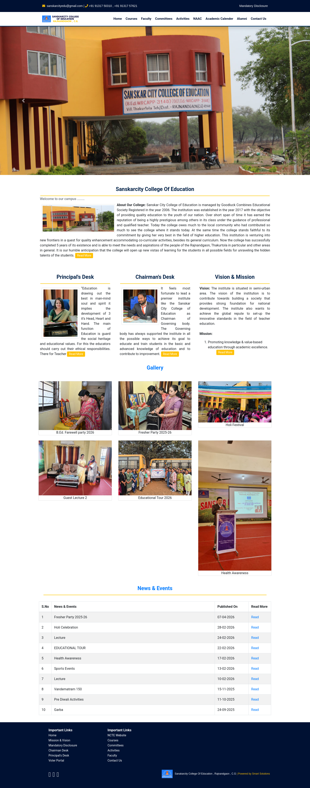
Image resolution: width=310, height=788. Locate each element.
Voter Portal (56, 760)
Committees (115, 745)
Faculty (112, 755)
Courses (113, 740)
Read (255, 617)
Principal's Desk (59, 755)
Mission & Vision (59, 740)
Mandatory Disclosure (253, 6)
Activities (114, 750)
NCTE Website (117, 735)
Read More (84, 255)
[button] (23, 100)
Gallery (155, 368)
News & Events (155, 588)
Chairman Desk (58, 750)
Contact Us (115, 760)
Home (52, 735)
